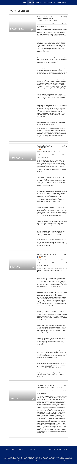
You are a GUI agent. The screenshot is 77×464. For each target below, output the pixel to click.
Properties (31, 2)
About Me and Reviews (60, 2)
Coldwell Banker (10, 449)
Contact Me (38, 2)
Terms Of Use (51, 449)
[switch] (32, 29)
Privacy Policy (62, 449)
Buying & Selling (47, 2)
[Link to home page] (10, 2)
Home (24, 2)
